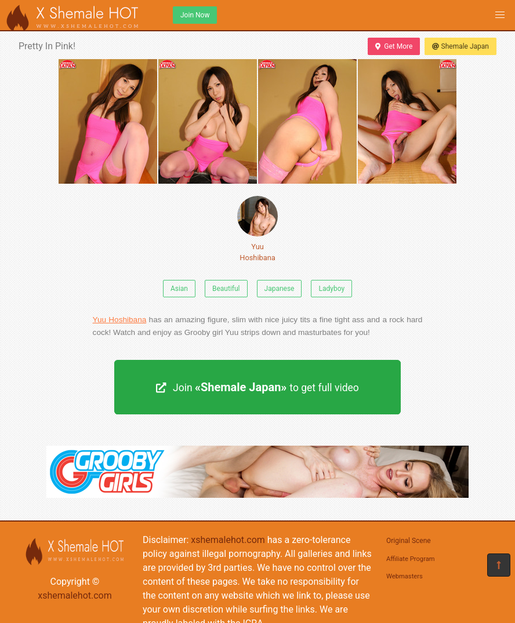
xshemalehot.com (75, 595)
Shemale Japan (460, 46)
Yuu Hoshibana (257, 229)
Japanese (279, 289)
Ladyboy (331, 289)
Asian (179, 289)
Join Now (194, 15)
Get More (393, 46)
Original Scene (408, 541)
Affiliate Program (410, 559)
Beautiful (226, 289)
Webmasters (404, 576)
